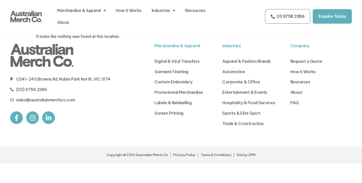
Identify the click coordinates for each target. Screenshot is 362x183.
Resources (195, 10)
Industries (163, 10)
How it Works (128, 10)
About (63, 22)
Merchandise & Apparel (81, 10)
